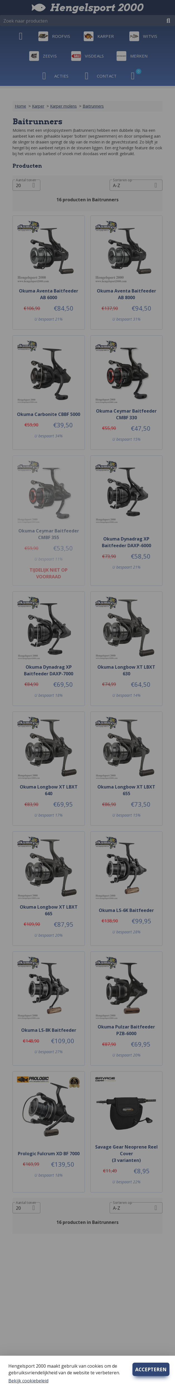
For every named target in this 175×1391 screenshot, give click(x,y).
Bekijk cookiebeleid (28, 1381)
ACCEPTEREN (151, 1369)
